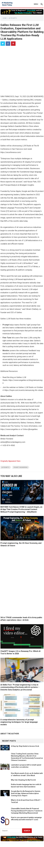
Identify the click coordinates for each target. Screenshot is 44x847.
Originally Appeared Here (10, 461)
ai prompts (5, 467)
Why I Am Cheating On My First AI (23, 780)
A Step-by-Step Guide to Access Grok (25, 746)
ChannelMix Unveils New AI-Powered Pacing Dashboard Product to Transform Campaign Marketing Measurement (26, 811)
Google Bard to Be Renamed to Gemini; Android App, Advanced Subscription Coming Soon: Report (25, 793)
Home (5, 18)
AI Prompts (13, 18)
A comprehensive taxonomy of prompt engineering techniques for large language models (19, 722)
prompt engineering (21, 467)
